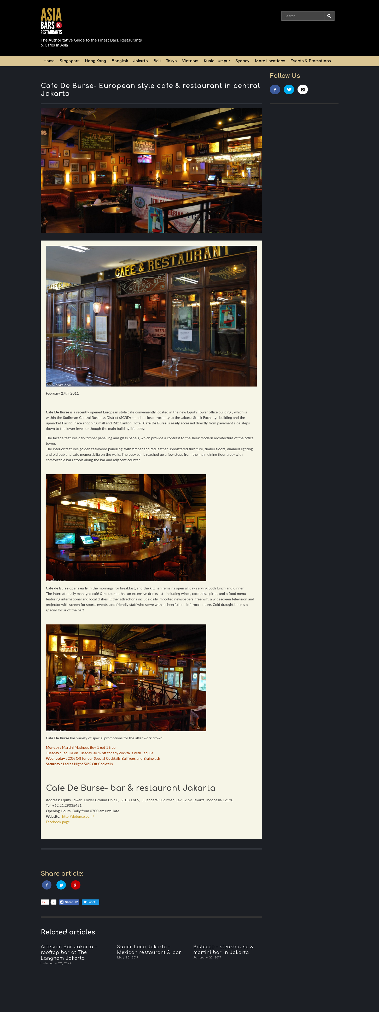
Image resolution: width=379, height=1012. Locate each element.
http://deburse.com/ (78, 816)
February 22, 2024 (56, 963)
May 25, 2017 (127, 957)
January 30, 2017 (207, 957)
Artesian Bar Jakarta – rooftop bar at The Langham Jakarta (69, 952)
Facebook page (58, 822)
